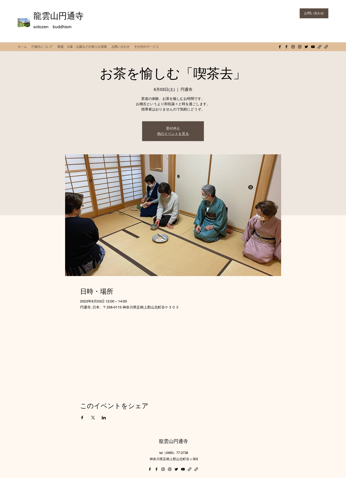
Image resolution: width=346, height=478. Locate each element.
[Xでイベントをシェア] (93, 417)
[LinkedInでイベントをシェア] (104, 417)
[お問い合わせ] (314, 13)
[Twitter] (306, 47)
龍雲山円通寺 (58, 15)
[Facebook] (280, 47)
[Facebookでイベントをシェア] (82, 417)
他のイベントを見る (173, 134)
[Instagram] (293, 47)
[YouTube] (313, 47)
